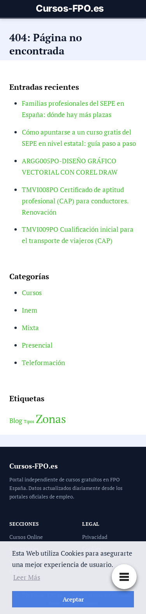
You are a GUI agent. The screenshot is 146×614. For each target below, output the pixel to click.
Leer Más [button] (26, 577)
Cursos (32, 292)
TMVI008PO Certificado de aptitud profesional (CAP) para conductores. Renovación (75, 201)
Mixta (30, 327)
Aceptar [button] (73, 599)
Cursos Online (26, 537)
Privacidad (94, 537)
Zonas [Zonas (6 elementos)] (51, 418)
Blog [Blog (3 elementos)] (15, 420)
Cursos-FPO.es (70, 8)
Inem (29, 310)
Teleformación (43, 362)
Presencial (37, 345)
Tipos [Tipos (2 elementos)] (29, 421)
